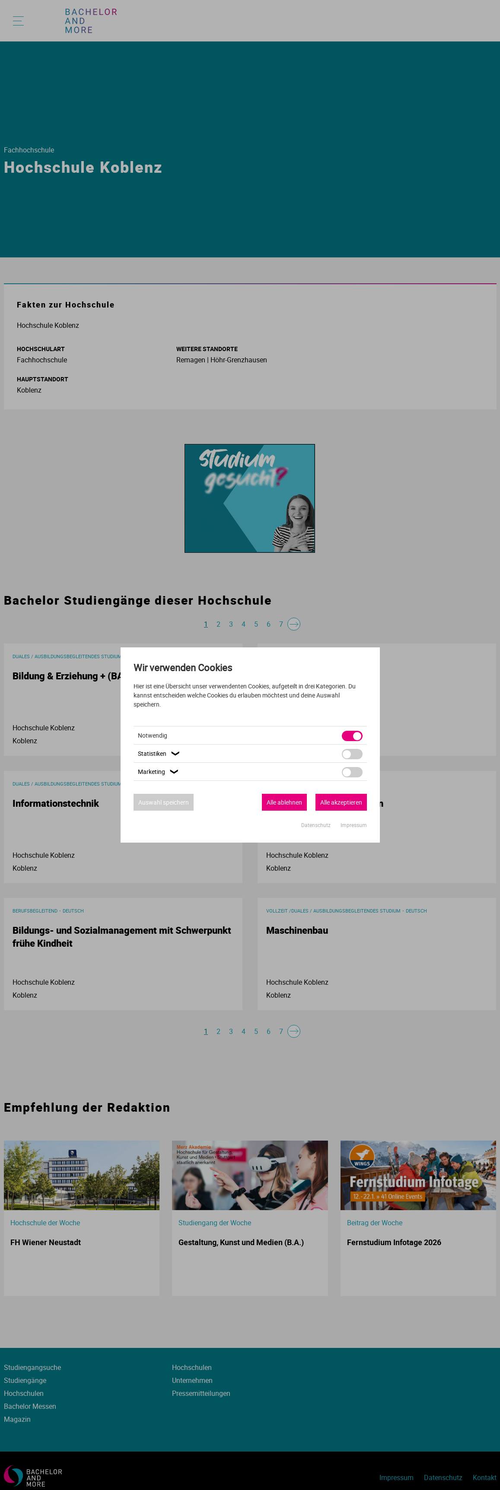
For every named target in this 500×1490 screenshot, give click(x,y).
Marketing (159, 771)
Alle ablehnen (284, 802)
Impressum (354, 824)
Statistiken (160, 753)
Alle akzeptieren (341, 802)
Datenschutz (316, 824)
